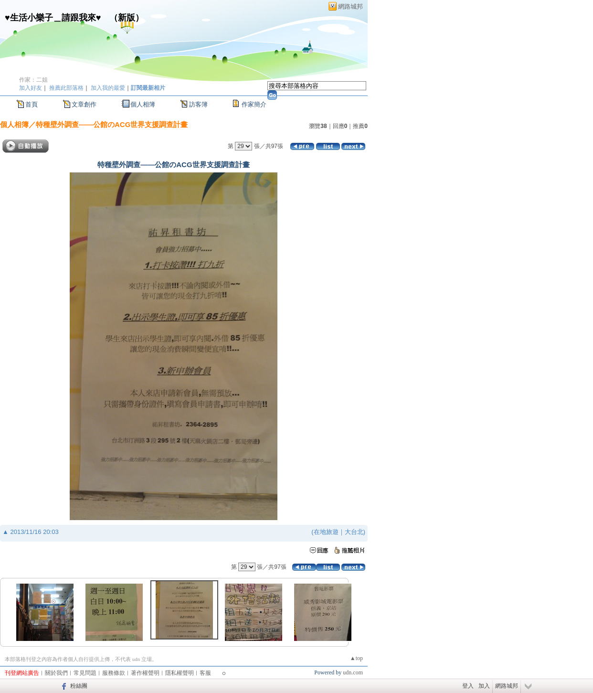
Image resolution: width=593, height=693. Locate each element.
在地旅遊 (326, 531)
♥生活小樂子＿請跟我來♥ (53, 17)
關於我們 (56, 673)
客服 (205, 673)
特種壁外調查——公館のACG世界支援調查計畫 (112, 124)
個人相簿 (142, 104)
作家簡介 (254, 104)
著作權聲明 (145, 673)
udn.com (353, 672)
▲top (356, 658)
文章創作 (84, 104)
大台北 (354, 531)
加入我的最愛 (108, 88)
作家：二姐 (33, 79)
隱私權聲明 (179, 673)
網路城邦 (350, 6)
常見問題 (85, 673)
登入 (468, 685)
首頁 (31, 104)
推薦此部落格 (66, 88)
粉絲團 (78, 685)
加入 (484, 685)
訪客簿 (198, 104)
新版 (126, 17)
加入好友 (30, 88)
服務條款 (113, 673)
